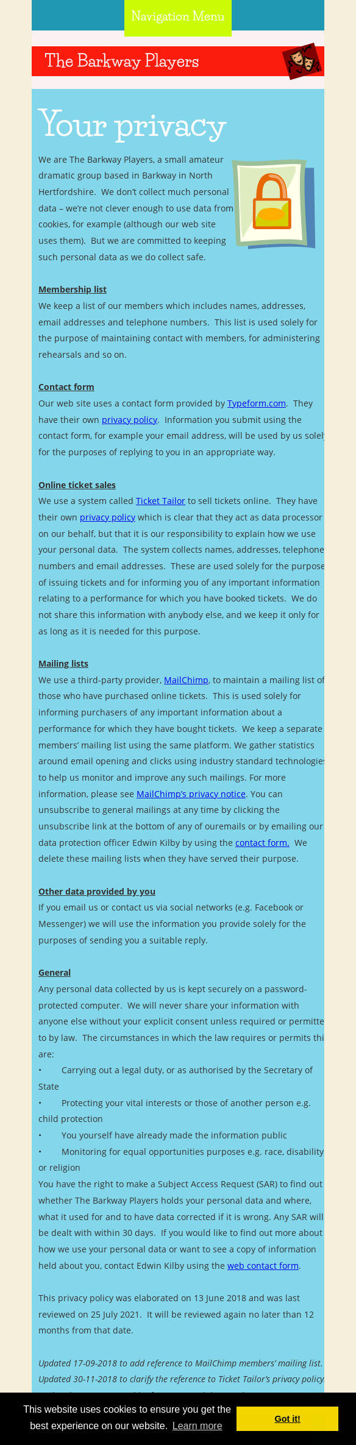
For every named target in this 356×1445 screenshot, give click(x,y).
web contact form (263, 1265)
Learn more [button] (197, 1426)
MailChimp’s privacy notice (191, 794)
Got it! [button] (288, 1419)
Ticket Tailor (160, 500)
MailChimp (186, 680)
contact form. (262, 842)
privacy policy (129, 419)
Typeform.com (256, 403)
